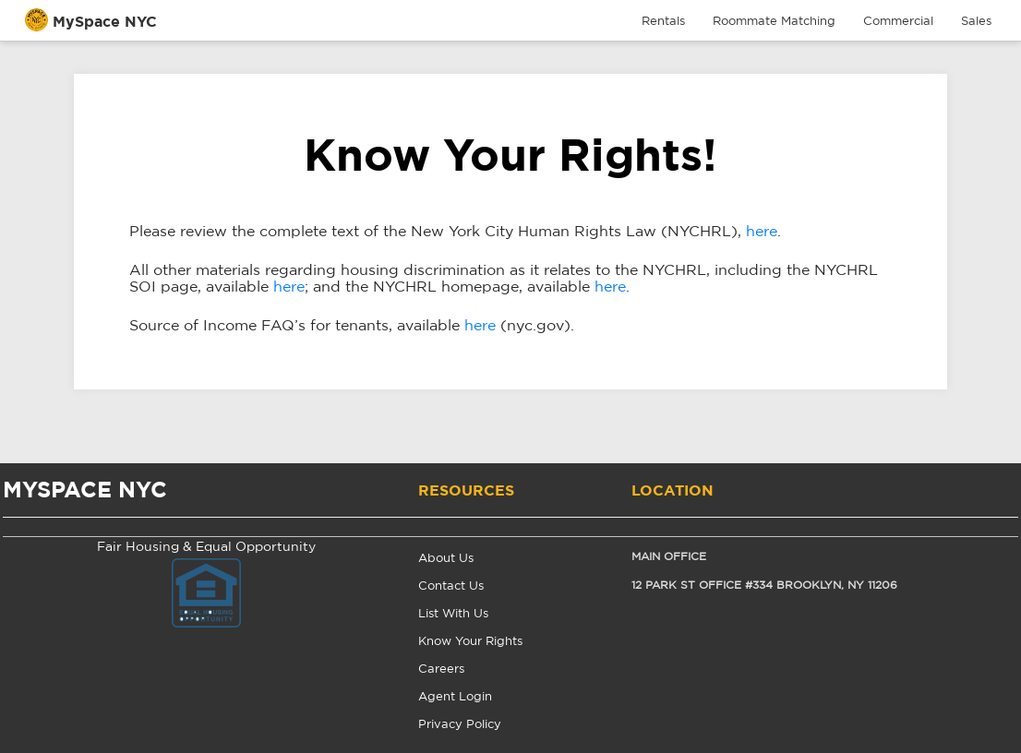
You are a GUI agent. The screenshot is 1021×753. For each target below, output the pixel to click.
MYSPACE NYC (85, 491)
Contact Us (451, 586)
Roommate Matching (774, 22)
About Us (446, 559)
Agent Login (455, 697)
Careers (441, 669)
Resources (466, 491)
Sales (976, 22)
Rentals (663, 22)
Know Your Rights (470, 642)
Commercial (898, 22)
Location (672, 491)
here (761, 231)
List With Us (453, 614)
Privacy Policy (459, 725)
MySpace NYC (105, 22)
